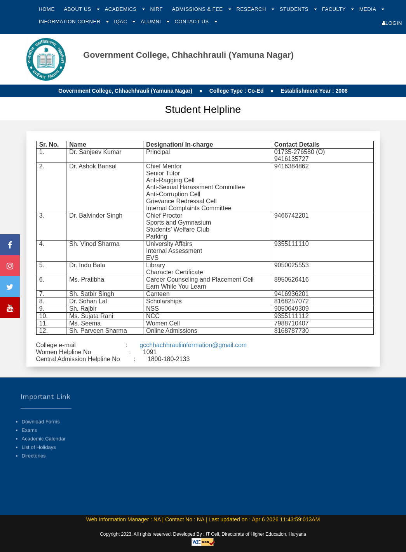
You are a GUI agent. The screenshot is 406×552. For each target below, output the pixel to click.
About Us (78, 9)
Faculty (334, 9)
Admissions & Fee (198, 9)
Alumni (151, 21)
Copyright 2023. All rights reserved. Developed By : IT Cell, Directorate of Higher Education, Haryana (203, 534)
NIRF (156, 9)
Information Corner (70, 21)
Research (252, 9)
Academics (121, 9)
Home (47, 9)
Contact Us (192, 21)
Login (392, 23)
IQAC (121, 21)
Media (368, 9)
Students (295, 9)
